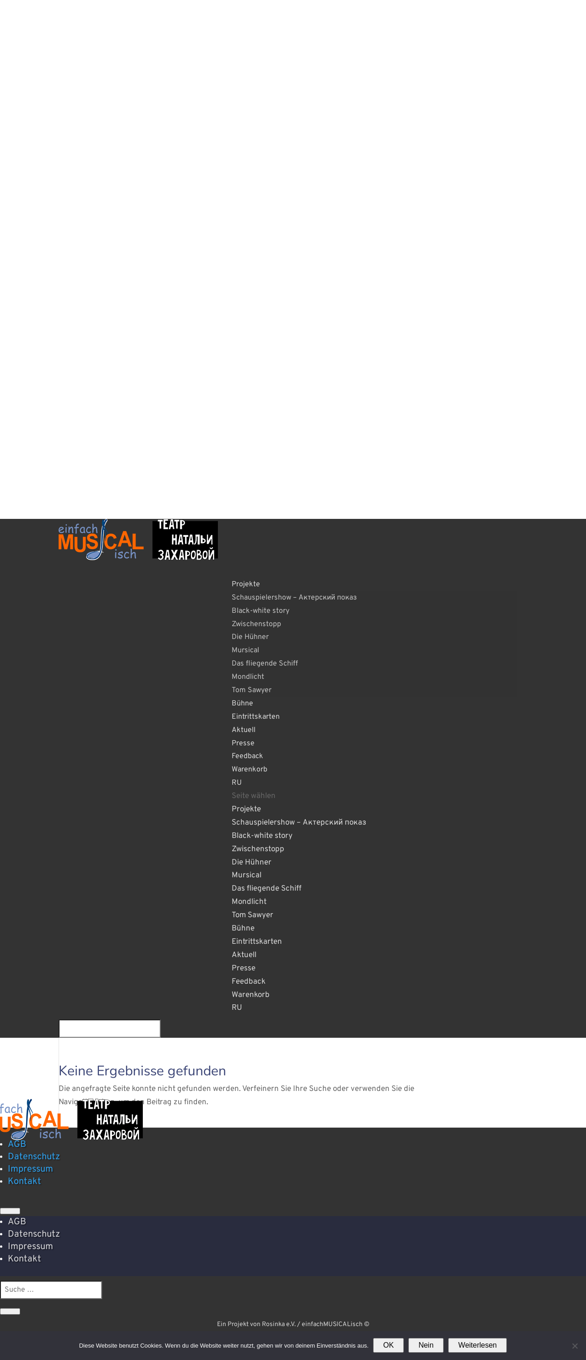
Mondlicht (248, 677)
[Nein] (574, 1345)
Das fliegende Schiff (265, 663)
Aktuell (244, 955)
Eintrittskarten (256, 716)
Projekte (246, 809)
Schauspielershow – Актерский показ (294, 597)
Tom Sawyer (251, 690)
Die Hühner (250, 637)
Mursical (245, 650)
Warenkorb (249, 769)
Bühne (243, 929)
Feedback (249, 982)
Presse (243, 969)
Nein (426, 1345)
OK (388, 1345)
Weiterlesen (477, 1345)
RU (237, 782)
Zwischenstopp (256, 624)
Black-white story (260, 611)
